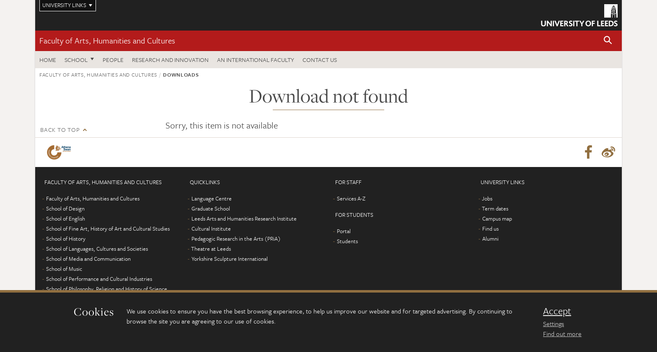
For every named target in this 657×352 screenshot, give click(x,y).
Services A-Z (351, 198)
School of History (65, 238)
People (113, 59)
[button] (608, 40)
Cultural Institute (211, 228)
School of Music (64, 269)
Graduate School (210, 208)
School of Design (65, 208)
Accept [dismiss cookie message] (557, 311)
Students (347, 241)
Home (47, 59)
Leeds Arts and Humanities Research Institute (244, 218)
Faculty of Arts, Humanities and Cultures (107, 40)
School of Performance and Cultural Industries (99, 279)
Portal (344, 231)
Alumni (490, 238)
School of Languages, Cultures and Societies (97, 248)
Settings (553, 323)
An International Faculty (255, 59)
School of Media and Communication (88, 258)
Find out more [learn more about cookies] (562, 333)
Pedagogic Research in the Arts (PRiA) (236, 238)
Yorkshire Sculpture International (229, 258)
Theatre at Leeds (211, 248)
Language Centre (211, 198)
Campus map (497, 218)
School (76, 59)
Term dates (495, 208)
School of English (65, 218)
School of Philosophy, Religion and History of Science (106, 289)
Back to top (60, 129)
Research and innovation (170, 59)
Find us (490, 228)
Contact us (320, 59)
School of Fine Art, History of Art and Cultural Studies (108, 228)
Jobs (487, 198)
